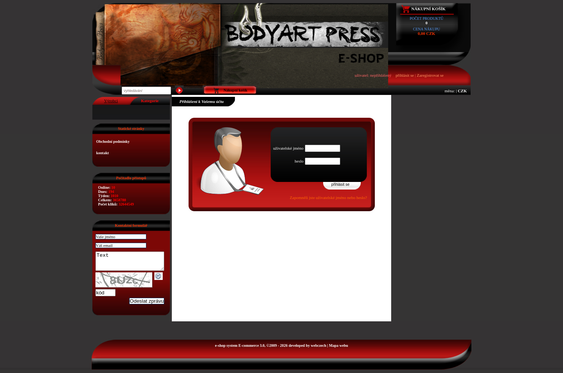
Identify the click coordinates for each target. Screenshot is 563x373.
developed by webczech (307, 349)
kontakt (102, 153)
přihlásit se (405, 75)
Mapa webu (338, 349)
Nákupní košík (428, 8)
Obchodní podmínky (113, 141)
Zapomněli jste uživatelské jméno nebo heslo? (328, 197)
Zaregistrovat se (430, 75)
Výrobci (111, 100)
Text (133, 262)
